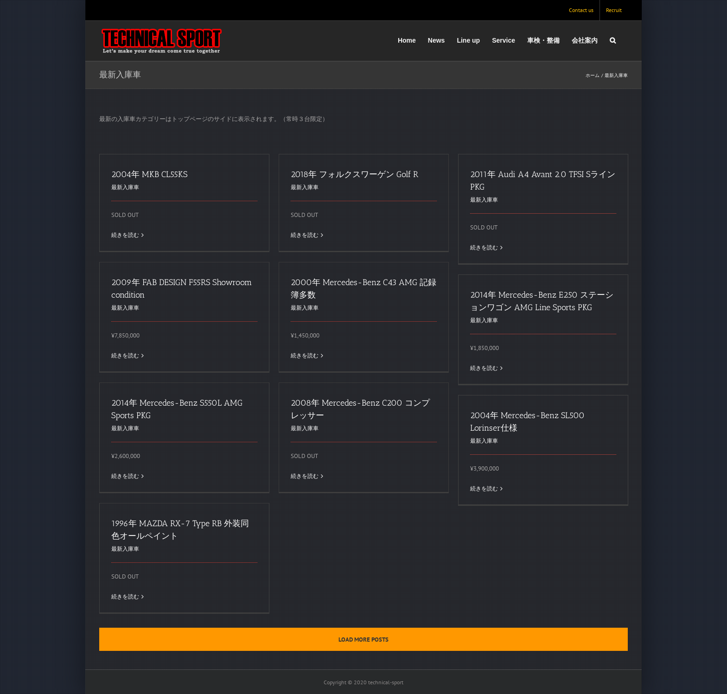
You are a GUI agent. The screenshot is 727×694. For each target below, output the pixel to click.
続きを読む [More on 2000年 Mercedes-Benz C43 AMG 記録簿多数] (305, 355)
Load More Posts (363, 639)
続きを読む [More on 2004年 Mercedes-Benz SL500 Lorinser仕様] (484, 488)
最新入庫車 (125, 187)
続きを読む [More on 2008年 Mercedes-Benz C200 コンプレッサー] (305, 475)
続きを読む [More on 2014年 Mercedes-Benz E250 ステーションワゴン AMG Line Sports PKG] (484, 367)
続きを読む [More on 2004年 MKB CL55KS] (125, 234)
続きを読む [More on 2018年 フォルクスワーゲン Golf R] (305, 234)
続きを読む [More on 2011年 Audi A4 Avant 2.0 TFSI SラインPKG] (484, 247)
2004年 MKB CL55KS (149, 174)
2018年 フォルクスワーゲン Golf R (354, 174)
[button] (613, 40)
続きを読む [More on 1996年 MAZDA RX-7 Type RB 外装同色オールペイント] (125, 596)
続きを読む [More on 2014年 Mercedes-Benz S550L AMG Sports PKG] (125, 475)
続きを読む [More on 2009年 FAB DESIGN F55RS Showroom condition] (125, 355)
